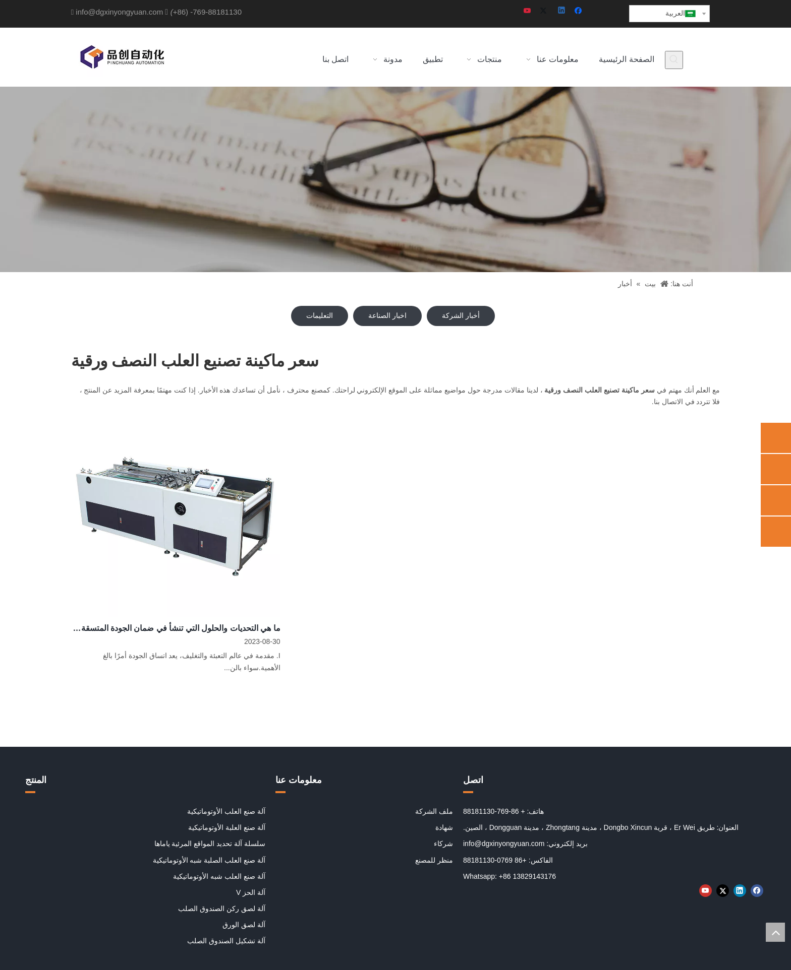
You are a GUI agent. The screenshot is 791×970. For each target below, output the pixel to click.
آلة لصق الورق (243, 925)
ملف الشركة (434, 811)
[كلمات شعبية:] (674, 60)
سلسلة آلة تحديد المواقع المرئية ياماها (209, 843)
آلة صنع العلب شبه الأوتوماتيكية (219, 876)
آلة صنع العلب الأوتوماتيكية (226, 811)
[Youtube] (528, 11)
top (775, 932)
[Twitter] (545, 11)
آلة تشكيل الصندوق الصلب (226, 941)
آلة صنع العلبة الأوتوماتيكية (226, 827)
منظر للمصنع (434, 860)
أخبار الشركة (461, 315)
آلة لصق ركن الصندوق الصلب (221, 908)
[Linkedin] (562, 11)
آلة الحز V (250, 892)
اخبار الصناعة (387, 315)
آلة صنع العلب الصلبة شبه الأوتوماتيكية (209, 860)
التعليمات (319, 315)
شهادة (444, 827)
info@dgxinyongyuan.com (119, 12)
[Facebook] (579, 11)
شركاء (443, 843)
